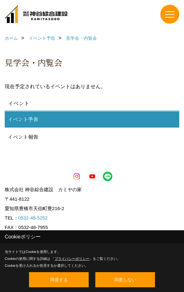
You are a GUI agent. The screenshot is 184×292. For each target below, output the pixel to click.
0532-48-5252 (33, 217)
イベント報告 (23, 136)
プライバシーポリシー (72, 259)
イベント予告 (23, 119)
